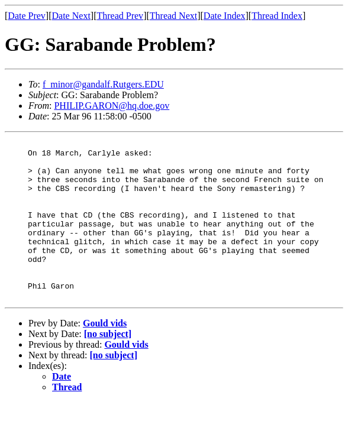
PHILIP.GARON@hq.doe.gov (111, 106)
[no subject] (107, 366)
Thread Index (277, 16)
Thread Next (173, 16)
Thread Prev (119, 16)
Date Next (71, 16)
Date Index (225, 16)
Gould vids (105, 355)
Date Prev (27, 16)
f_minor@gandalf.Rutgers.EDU (103, 84)
